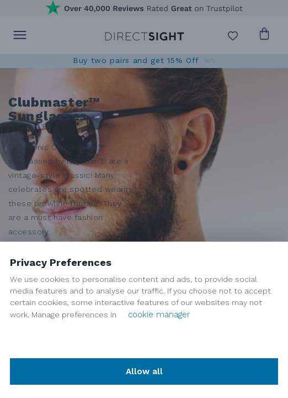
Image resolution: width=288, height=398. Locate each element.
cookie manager (159, 315)
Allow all (144, 371)
